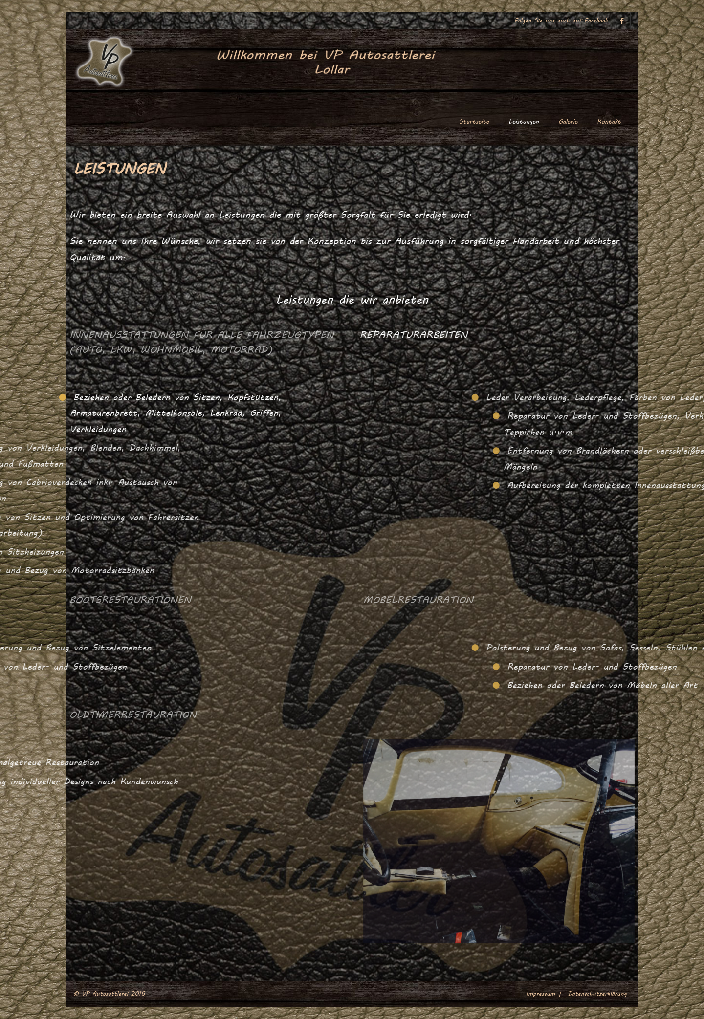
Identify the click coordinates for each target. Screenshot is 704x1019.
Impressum (540, 993)
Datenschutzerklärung (597, 993)
